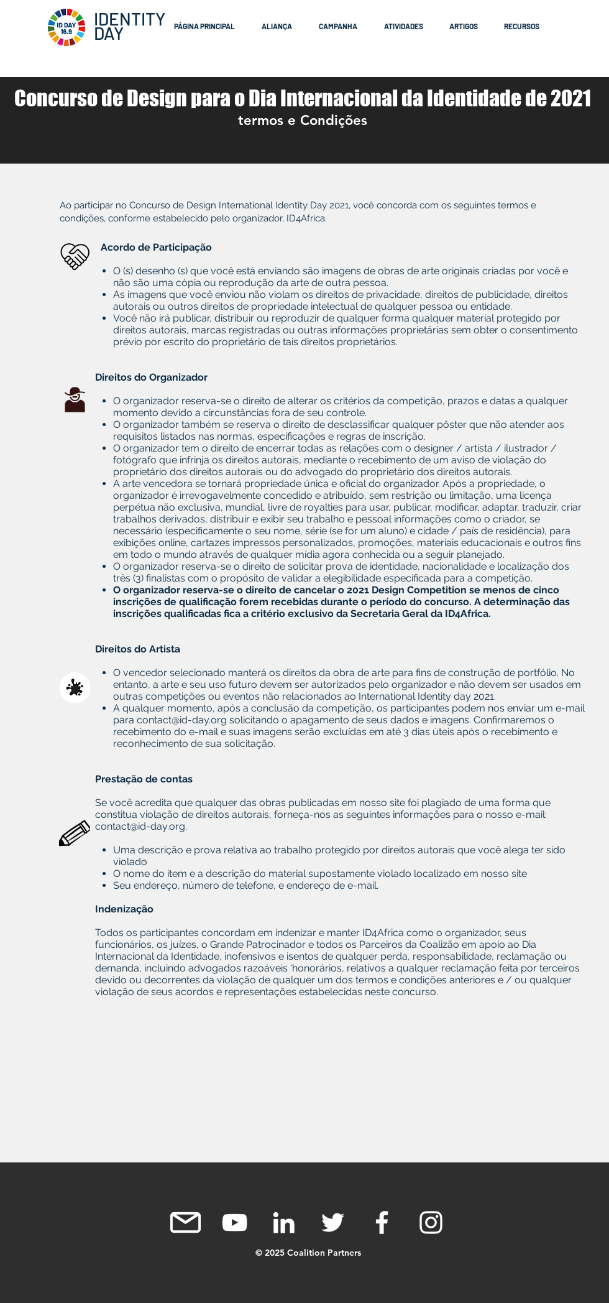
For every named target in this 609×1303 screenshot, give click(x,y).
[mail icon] (185, 1222)
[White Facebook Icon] (382, 1222)
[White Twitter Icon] (333, 1222)
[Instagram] (431, 1222)
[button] (280, 26)
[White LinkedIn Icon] (283, 1222)
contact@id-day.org (182, 720)
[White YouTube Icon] (234, 1222)
